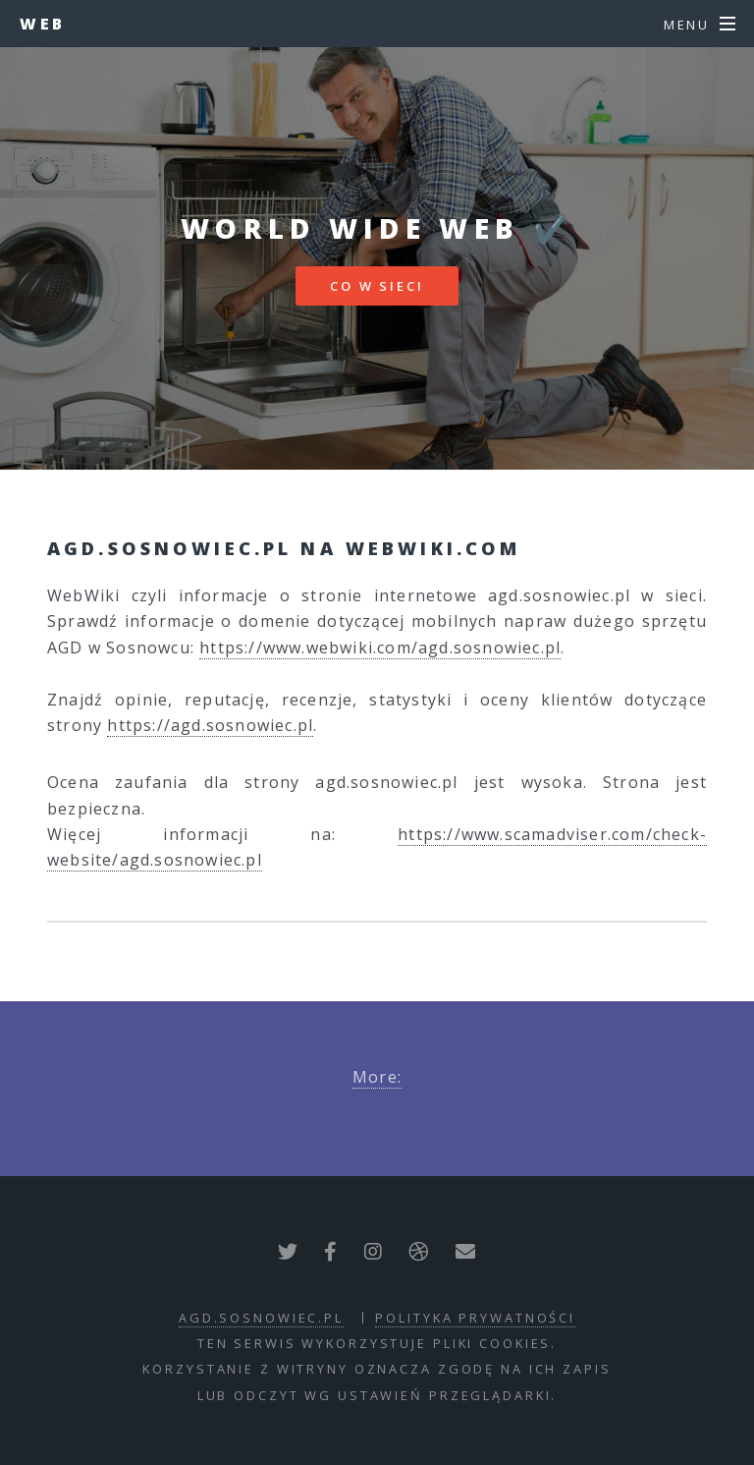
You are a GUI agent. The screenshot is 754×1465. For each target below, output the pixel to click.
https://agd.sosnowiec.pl (210, 725)
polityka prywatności (475, 1317)
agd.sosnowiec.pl (261, 1317)
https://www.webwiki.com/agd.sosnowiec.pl (380, 647)
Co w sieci (377, 286)
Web (43, 23)
